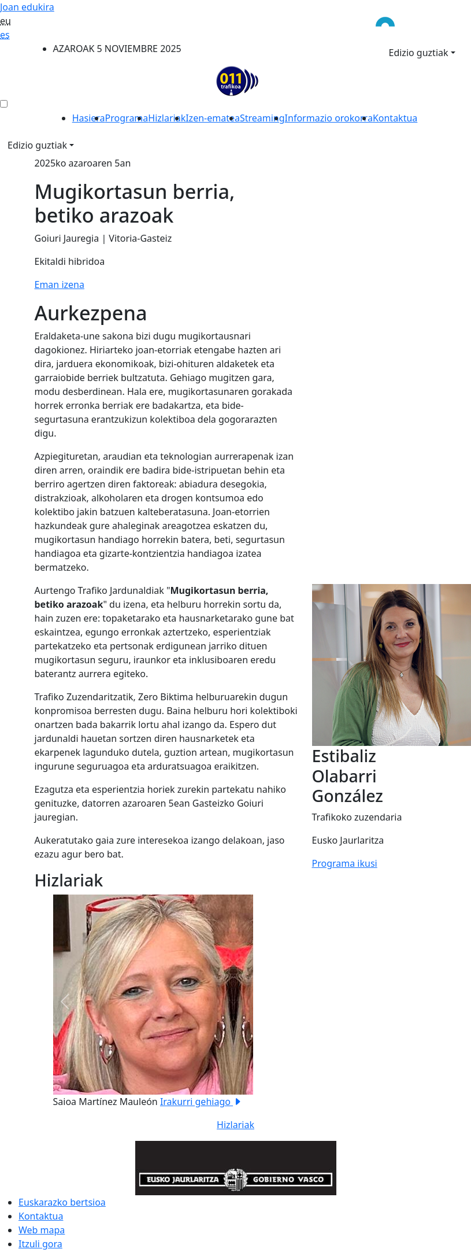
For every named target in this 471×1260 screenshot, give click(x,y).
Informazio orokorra (329, 118)
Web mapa (41, 1230)
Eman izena (59, 284)
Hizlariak (167, 118)
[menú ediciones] (4, 104)
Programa (127, 118)
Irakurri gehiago (201, 1101)
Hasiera (88, 118)
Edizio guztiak (418, 52)
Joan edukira (27, 7)
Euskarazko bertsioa (62, 1202)
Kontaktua (395, 118)
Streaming (262, 118)
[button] (65, 1001)
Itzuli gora (40, 1243)
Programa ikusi (344, 863)
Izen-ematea (213, 118)
